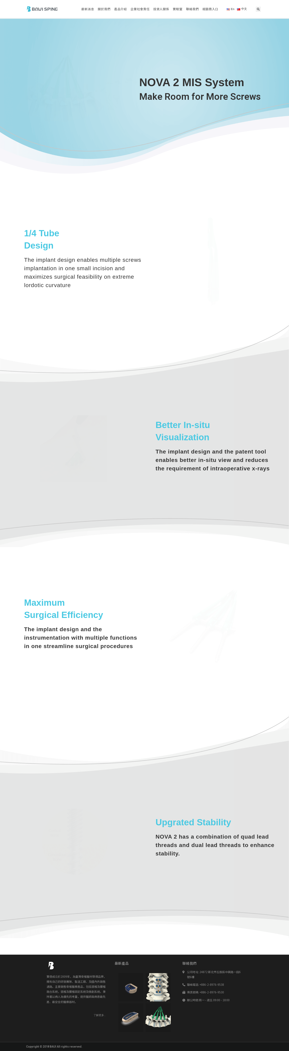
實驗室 (177, 9)
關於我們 (104, 9)
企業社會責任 (140, 9)
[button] (100, 1015)
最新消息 (87, 9)
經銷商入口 (211, 9)
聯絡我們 (192, 9)
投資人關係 (161, 9)
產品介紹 (120, 9)
